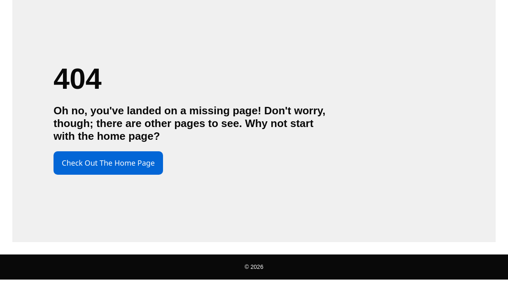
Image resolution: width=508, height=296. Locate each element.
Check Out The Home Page (108, 163)
